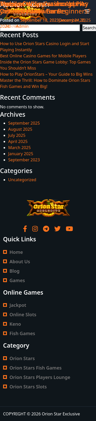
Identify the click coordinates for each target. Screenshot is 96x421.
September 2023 (24, 160)
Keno (15, 324)
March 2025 (19, 147)
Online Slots (22, 314)
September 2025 (24, 123)
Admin (22, 26)
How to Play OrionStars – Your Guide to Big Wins (46, 74)
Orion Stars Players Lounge (39, 377)
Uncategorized (22, 179)
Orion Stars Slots (28, 387)
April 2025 (18, 141)
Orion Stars (22, 358)
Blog (14, 271)
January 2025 (20, 153)
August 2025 (20, 129)
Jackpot (17, 305)
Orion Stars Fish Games (35, 368)
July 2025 (16, 135)
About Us (19, 261)
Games (17, 280)
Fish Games (22, 333)
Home (16, 252)
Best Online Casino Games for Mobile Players (43, 56)
